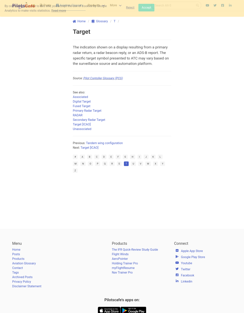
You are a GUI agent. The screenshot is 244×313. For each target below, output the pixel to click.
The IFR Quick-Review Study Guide (135, 249)
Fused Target (81, 106)
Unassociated (82, 129)
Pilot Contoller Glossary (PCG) (103, 78)
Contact (17, 268)
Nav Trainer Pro (122, 272)
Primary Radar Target (87, 110)
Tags (15, 272)
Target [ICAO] (82, 124)
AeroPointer (120, 259)
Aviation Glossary (24, 263)
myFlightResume (123, 268)
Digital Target (82, 101)
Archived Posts (22, 277)
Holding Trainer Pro (125, 263)
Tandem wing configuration (104, 143)
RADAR (78, 115)
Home (16, 249)
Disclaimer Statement (26, 286)
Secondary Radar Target (89, 120)
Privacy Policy (21, 281)
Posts (16, 254)
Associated (80, 97)
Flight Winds (120, 254)
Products (18, 259)
